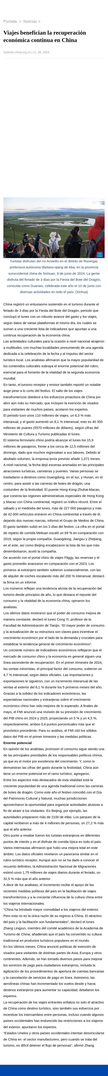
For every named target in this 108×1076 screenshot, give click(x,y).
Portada (10, 21)
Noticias (30, 21)
